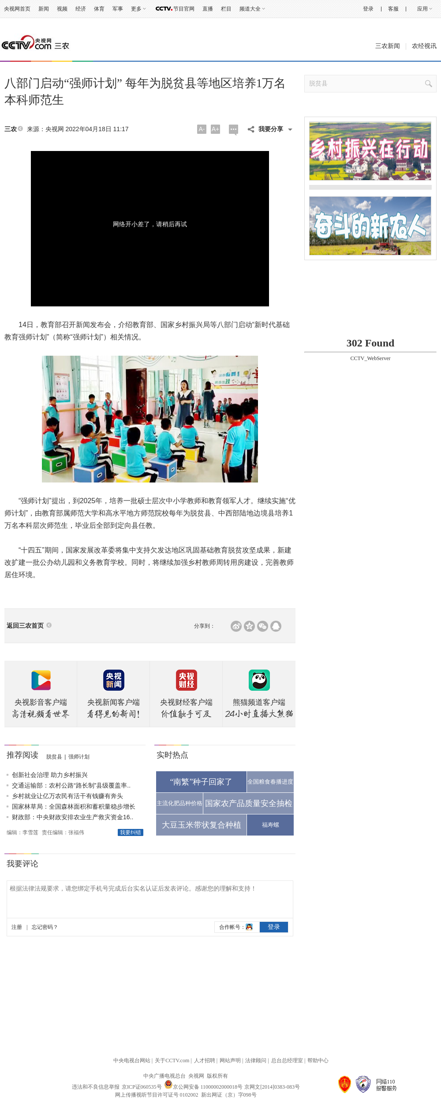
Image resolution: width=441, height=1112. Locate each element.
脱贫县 (54, 757)
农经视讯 (424, 46)
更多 (136, 9)
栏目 (226, 9)
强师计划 (79, 757)
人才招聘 (204, 1060)
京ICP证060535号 (142, 1087)
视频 (62, 9)
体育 (99, 9)
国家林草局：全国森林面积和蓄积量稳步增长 (73, 806)
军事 (117, 9)
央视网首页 (17, 9)
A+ (216, 129)
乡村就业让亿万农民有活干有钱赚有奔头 (67, 795)
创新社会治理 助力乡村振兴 (50, 774)
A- (202, 129)
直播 (207, 9)
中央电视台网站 (131, 1060)
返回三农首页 (25, 625)
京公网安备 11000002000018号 (203, 1087)
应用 (422, 9)
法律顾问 (255, 1060)
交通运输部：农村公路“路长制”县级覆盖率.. (71, 785)
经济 (80, 9)
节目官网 (183, 9)
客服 (393, 9)
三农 (10, 129)
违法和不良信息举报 (96, 1087)
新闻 (43, 9)
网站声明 (230, 1060)
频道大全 (250, 9)
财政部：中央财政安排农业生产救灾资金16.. (72, 817)
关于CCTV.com (172, 1060)
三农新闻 (387, 46)
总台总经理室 (287, 1060)
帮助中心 (318, 1060)
